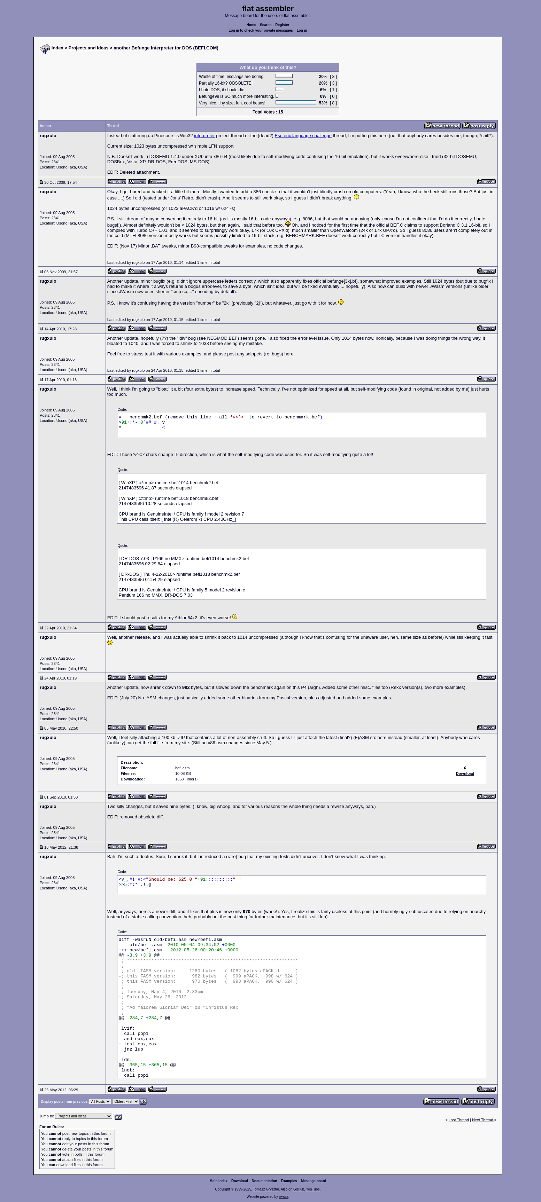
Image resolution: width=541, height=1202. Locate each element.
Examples (289, 1181)
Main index (219, 1181)
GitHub (298, 1189)
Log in (302, 30)
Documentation (264, 1181)
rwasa (283, 1197)
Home (251, 25)
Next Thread (483, 1120)
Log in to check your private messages (261, 30)
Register (282, 25)
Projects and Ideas (89, 47)
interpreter (204, 135)
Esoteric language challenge (303, 135)
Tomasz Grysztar (266, 1189)
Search (265, 25)
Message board (313, 1181)
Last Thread (459, 1120)
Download (239, 1181)
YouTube (312, 1189)
